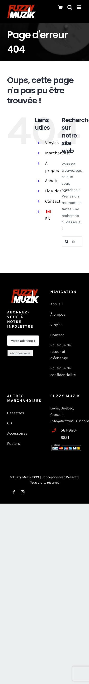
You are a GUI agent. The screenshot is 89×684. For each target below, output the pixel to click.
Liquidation (56, 190)
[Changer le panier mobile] (60, 7)
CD (9, 423)
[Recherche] (67, 241)
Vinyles (52, 142)
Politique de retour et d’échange (60, 351)
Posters (13, 443)
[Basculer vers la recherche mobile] (69, 7)
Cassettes (15, 413)
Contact (53, 201)
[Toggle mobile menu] (79, 7)
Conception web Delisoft (60, 477)
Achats (51, 180)
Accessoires (17, 433)
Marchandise (57, 153)
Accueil (56, 304)
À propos (57, 314)
